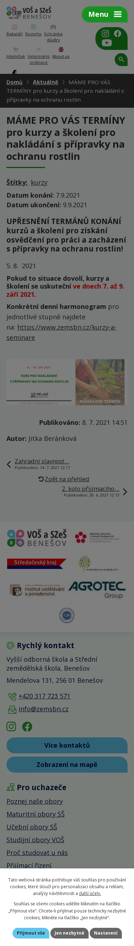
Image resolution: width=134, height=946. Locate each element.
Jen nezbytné (69, 933)
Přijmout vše (31, 933)
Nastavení (106, 933)
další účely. (90, 893)
